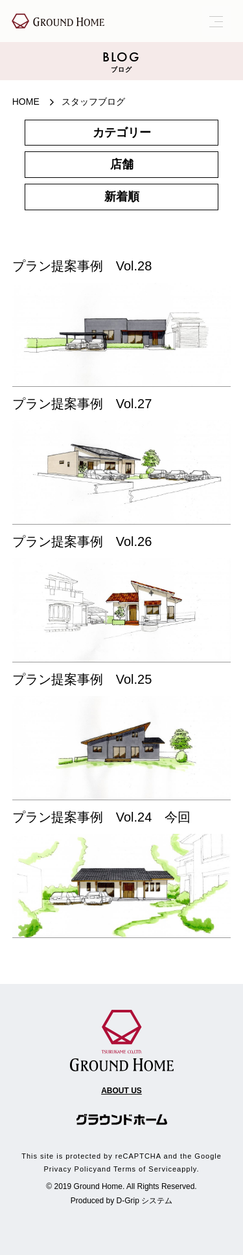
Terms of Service (145, 1169)
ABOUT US (121, 1090)
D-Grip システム (145, 1200)
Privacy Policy (70, 1169)
